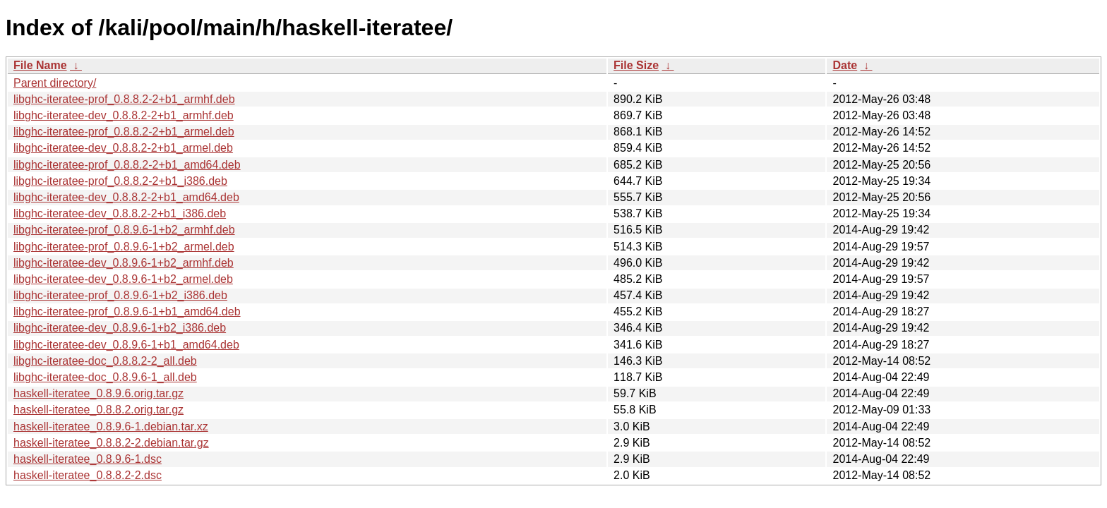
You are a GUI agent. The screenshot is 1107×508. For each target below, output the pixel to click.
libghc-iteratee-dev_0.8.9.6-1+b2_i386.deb (119, 328)
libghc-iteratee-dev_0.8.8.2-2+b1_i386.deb (119, 213)
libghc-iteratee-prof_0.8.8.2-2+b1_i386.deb (120, 181)
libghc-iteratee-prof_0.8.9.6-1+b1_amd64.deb (127, 312)
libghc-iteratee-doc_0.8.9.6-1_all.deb (105, 377)
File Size (636, 65)
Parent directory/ (54, 83)
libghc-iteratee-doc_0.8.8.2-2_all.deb (105, 361)
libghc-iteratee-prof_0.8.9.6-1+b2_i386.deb (120, 295)
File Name (40, 65)
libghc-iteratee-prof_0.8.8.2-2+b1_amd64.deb (127, 165)
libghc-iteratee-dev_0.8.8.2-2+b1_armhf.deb (123, 115)
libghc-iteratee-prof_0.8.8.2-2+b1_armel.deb (123, 132)
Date (844, 65)
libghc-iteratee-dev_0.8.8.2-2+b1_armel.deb (123, 148)
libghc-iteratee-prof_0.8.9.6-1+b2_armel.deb (123, 247)
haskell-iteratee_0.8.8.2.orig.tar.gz (98, 410)
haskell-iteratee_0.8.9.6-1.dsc (87, 459)
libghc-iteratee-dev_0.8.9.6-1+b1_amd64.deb (126, 345)
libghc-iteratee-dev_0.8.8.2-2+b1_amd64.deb (126, 197)
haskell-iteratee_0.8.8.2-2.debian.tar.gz (111, 443)
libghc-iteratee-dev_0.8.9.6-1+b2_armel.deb (123, 279)
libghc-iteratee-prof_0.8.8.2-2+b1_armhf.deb (124, 99)
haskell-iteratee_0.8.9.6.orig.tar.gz (98, 393)
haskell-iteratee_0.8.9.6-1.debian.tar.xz (110, 427)
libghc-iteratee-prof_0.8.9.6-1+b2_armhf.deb (124, 230)
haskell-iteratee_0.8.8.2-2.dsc (87, 475)
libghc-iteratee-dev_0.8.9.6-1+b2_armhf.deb (123, 263)
